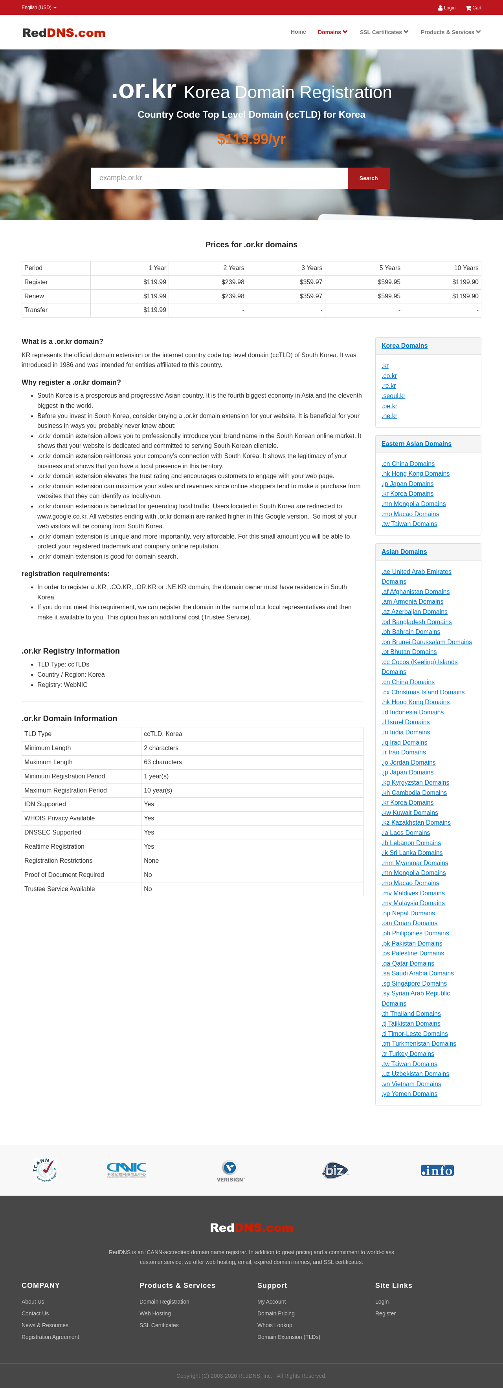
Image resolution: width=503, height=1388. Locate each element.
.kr (385, 365)
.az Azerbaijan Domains (415, 611)
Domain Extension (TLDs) (288, 1337)
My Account (271, 1302)
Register (385, 1313)
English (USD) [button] (39, 7)
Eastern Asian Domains (417, 443)
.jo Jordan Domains (409, 762)
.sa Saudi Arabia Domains (418, 973)
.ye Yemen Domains (409, 1093)
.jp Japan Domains (408, 483)
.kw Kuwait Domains (410, 812)
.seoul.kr (393, 396)
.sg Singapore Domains (414, 983)
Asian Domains (404, 551)
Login (446, 8)
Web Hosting (155, 1313)
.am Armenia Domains (412, 601)
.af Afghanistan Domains (416, 591)
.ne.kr (389, 416)
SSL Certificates (384, 32)
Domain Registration (164, 1302)
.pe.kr (389, 406)
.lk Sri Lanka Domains (412, 852)
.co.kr (389, 376)
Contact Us (35, 1313)
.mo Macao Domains (410, 514)
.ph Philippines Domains (415, 933)
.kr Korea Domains (408, 493)
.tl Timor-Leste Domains (415, 1033)
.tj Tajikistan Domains (411, 1023)
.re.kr (389, 385)
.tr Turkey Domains (408, 1053)
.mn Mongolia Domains (414, 503)
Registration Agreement (50, 1337)
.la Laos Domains (406, 832)
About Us (33, 1302)
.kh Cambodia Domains (414, 792)
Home (298, 32)
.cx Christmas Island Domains (423, 692)
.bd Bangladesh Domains (417, 622)
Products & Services (451, 32)
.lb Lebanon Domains (411, 843)
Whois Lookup (274, 1325)
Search (369, 178)
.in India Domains (406, 732)
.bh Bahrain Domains (411, 631)
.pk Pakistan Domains (412, 943)
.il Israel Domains (406, 722)
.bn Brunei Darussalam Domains (427, 642)
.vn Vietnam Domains (411, 1084)
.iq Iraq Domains (405, 742)
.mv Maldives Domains (413, 893)
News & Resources (45, 1325)
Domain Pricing (276, 1313)
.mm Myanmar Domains (415, 863)
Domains (333, 32)
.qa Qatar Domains (408, 963)
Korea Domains (405, 345)
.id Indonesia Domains (413, 712)
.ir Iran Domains (404, 752)
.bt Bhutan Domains (409, 651)
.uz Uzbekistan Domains (416, 1073)
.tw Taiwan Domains (409, 523)
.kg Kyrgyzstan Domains (416, 782)
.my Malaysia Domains (413, 903)
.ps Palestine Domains (413, 953)
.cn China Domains (408, 463)
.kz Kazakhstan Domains (416, 822)
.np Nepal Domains (408, 913)
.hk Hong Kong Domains (416, 473)
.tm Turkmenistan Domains (419, 1043)
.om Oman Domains (409, 923)
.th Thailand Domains (411, 1013)
